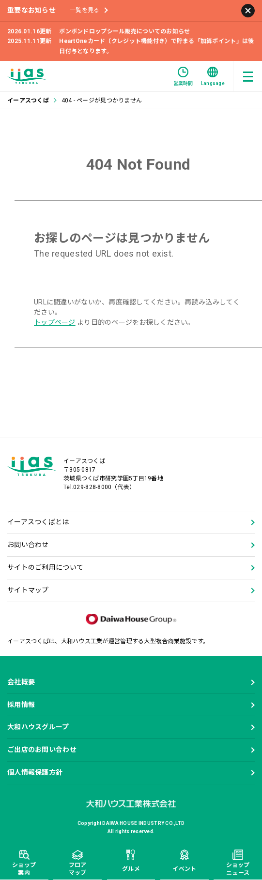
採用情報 (21, 704)
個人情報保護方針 (34, 772)
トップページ (55, 322)
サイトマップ (28, 590)
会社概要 (21, 682)
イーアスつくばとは (38, 522)
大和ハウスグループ (38, 727)
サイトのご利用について (45, 567)
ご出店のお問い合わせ (42, 749)
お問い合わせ (28, 544)
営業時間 (183, 76)
